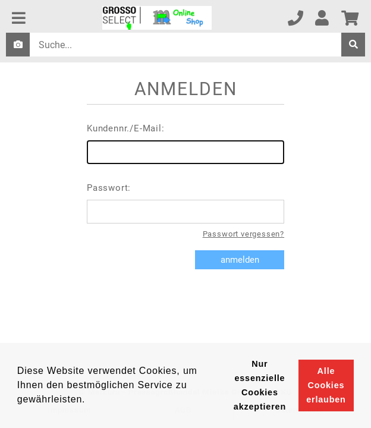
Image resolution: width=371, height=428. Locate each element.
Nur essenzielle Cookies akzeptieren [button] (260, 385)
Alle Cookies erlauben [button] (325, 385)
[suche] (353, 44)
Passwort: (185, 203)
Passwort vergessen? (243, 233)
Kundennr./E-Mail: (185, 143)
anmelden (240, 259)
